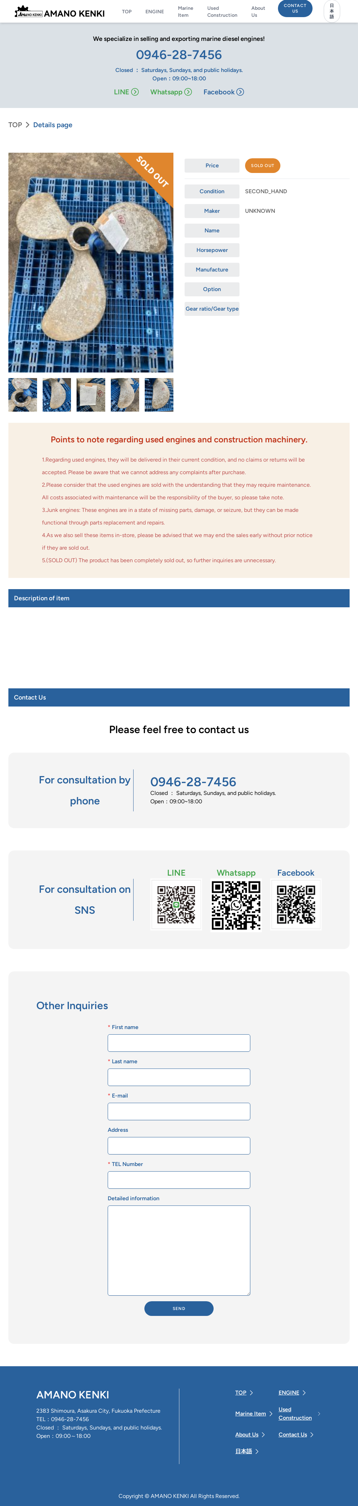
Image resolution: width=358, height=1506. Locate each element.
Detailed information (133, 1198)
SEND (179, 1308)
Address (118, 1130)
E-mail (118, 1095)
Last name (122, 1061)
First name (123, 1027)
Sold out (262, 165)
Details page (52, 125)
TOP (15, 125)
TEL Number (125, 1164)
